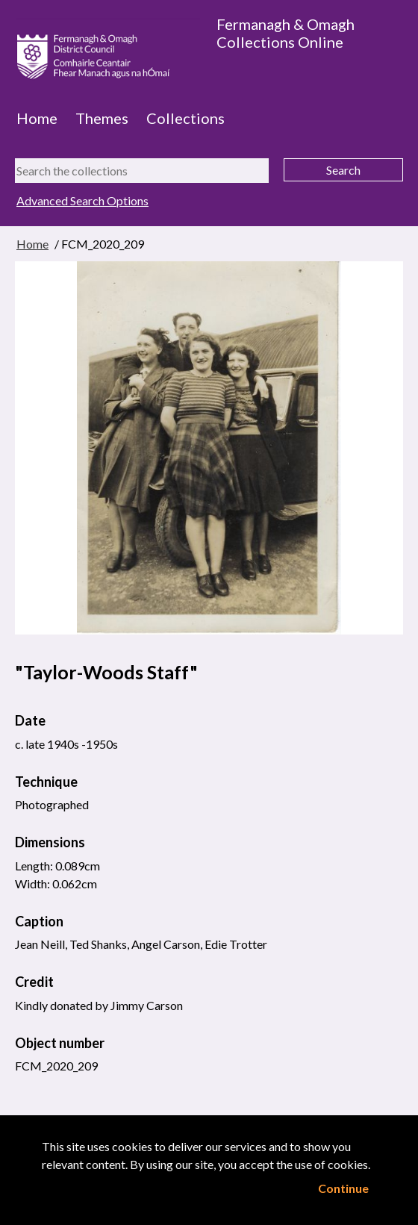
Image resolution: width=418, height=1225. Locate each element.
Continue (343, 1188)
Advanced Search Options (82, 200)
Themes (101, 118)
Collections (185, 118)
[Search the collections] (142, 170)
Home (36, 118)
